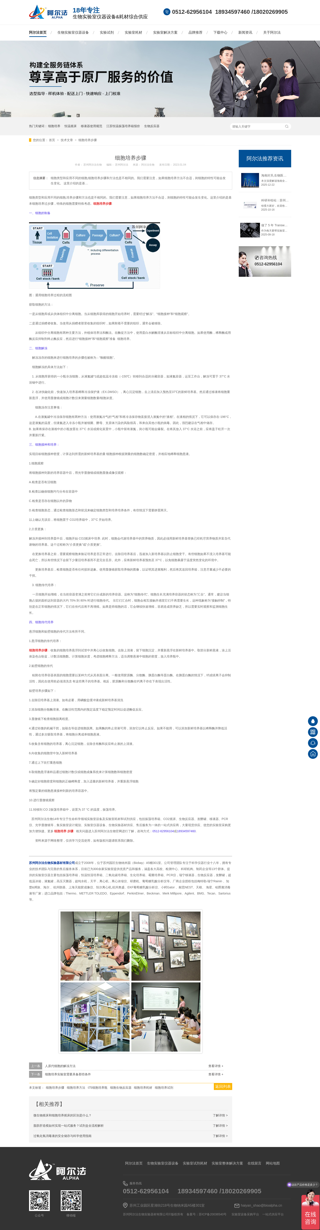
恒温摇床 (70, 126)
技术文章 (67, 140)
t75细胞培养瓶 (97, 1087)
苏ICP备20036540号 (213, 1214)
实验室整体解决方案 (227, 1163)
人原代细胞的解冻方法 (60, 1066)
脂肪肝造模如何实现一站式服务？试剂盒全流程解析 (68, 1125)
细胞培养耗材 (143, 1087)
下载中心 (220, 32)
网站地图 (273, 1163)
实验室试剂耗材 (195, 1163)
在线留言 (254, 1163)
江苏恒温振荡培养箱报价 (123, 126)
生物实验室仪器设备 (73, 32)
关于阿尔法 (272, 32)
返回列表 (223, 1086)
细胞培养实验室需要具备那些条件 (68, 1074)
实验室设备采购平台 (245, 1214)
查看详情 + (215, 1066)
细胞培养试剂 (164, 1087)
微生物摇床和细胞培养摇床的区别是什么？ (62, 1115)
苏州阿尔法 (122, 164)
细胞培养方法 (76, 1087)
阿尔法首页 (38, 32)
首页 (52, 140)
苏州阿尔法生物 (92, 164)
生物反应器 (151, 126)
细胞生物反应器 (120, 1087)
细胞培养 (54, 126)
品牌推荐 (195, 32)
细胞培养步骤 (87, 140)
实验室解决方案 (165, 32)
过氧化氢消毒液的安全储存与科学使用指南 (62, 1136)
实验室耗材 (133, 32)
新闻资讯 (245, 32)
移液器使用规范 (91, 126)
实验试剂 (107, 32)
